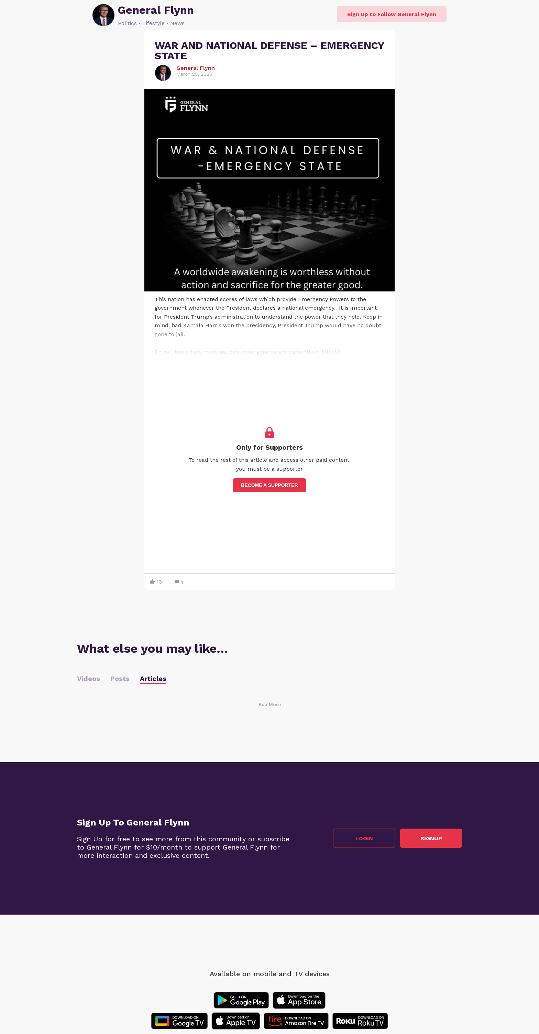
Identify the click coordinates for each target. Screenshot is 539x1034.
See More (269, 704)
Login (364, 838)
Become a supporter (269, 485)
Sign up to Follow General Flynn (391, 14)
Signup (431, 838)
